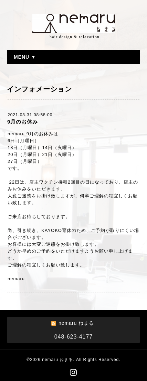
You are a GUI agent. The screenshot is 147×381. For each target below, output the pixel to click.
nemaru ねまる (57, 359)
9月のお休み (22, 122)
